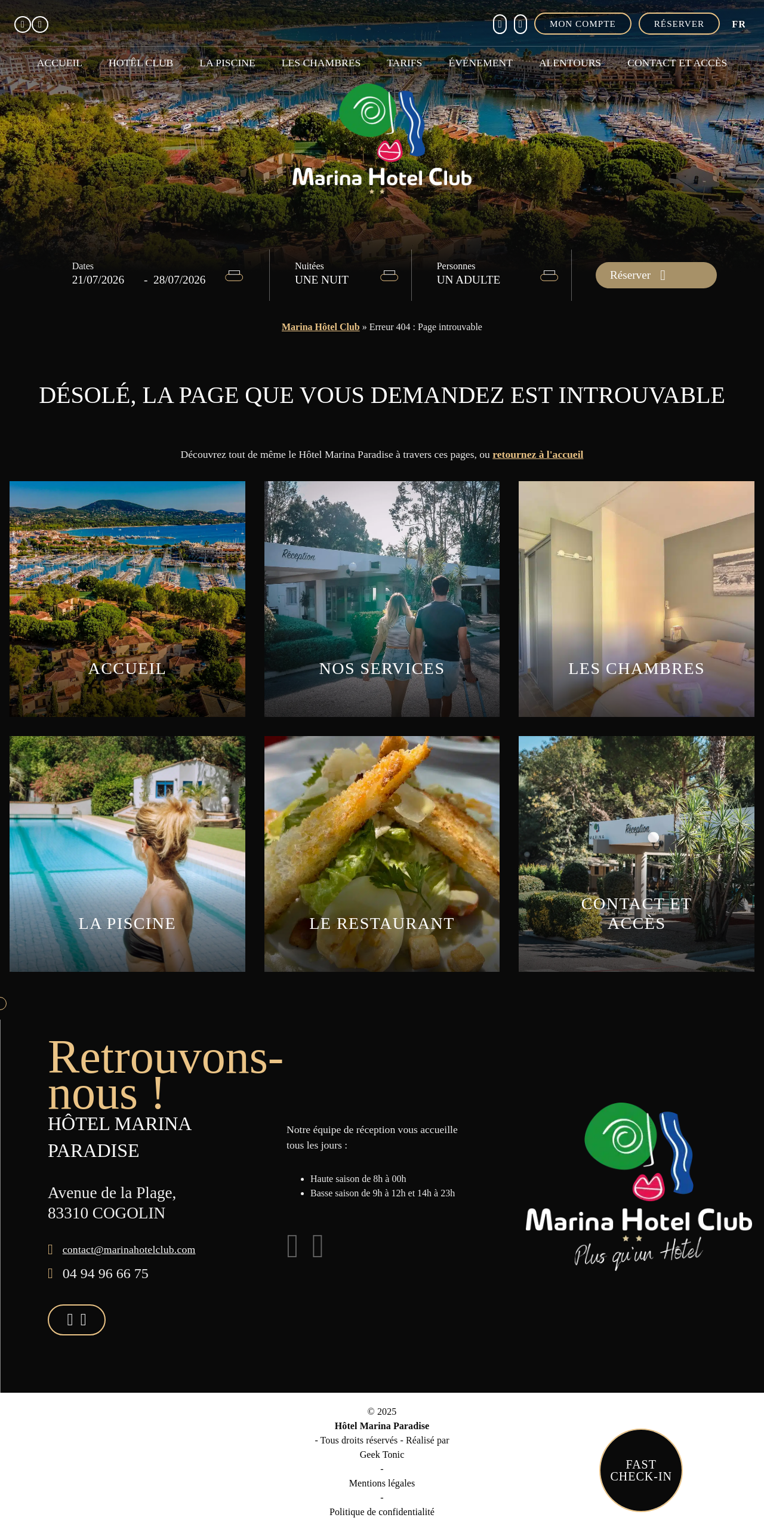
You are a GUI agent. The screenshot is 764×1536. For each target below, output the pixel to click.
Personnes (456, 266)
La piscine (227, 63)
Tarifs (404, 63)
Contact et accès (677, 63)
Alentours (570, 63)
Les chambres (321, 63)
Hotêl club (141, 63)
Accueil (59, 63)
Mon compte (583, 24)
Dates (83, 266)
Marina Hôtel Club (321, 327)
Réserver (679, 24)
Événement (480, 63)
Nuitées (309, 266)
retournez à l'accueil (537, 454)
